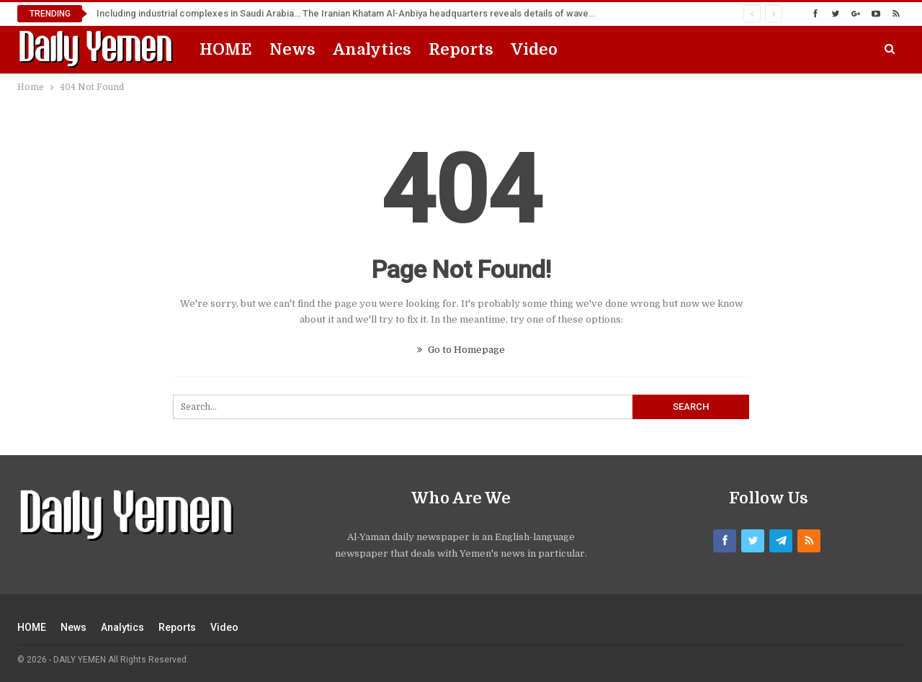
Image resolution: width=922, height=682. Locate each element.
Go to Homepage (461, 349)
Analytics (372, 49)
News (292, 49)
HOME (226, 49)
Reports (461, 49)
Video (534, 49)
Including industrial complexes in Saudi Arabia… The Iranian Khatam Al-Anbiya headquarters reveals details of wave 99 (349, 13)
